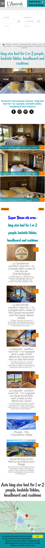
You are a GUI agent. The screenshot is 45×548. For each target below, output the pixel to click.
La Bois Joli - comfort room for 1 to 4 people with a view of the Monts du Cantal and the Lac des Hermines (21, 354)
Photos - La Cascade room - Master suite (27, 44)
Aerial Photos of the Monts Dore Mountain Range (21, 461)
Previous (5, 209)
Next (41, 209)
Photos (8, 44)
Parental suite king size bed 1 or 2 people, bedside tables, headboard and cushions (19, 148)
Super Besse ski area (22, 217)
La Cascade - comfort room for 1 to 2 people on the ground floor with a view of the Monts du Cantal (21, 396)
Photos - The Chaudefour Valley (21, 433)
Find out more (30, 545)
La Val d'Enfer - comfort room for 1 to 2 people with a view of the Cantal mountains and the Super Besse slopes (21, 311)
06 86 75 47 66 (34, 2)
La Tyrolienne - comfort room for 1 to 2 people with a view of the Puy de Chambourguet (21, 268)
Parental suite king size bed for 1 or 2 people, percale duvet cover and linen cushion (20, 201)
